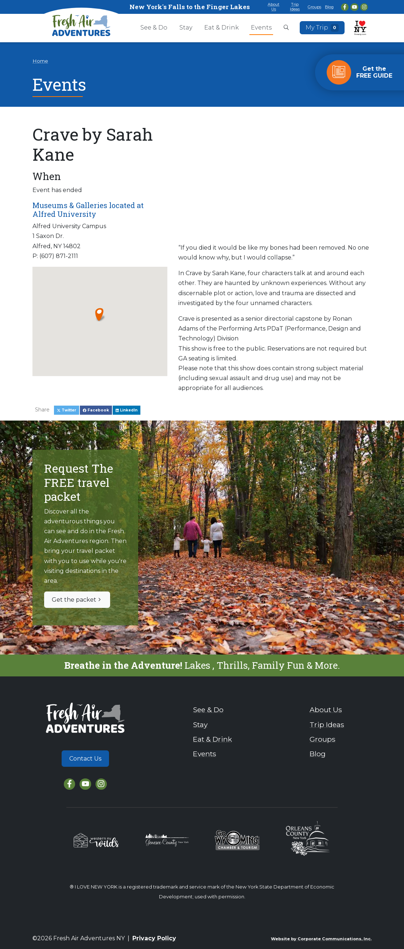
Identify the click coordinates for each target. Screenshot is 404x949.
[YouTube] (354, 7)
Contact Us (85, 758)
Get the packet (77, 599)
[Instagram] (364, 7)
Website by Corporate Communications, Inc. (321, 938)
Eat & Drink (221, 27)
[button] (99, 314)
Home (40, 61)
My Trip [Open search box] (322, 28)
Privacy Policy (154, 938)
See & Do (153, 27)
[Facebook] (345, 7)
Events (261, 27)
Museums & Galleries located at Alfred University (88, 209)
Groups (314, 6)
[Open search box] (286, 28)
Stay (186, 27)
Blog (329, 6)
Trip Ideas (295, 7)
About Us (273, 7)
